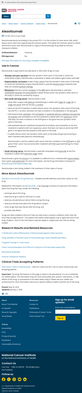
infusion (25, 157)
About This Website (10, 300)
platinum (31, 101)
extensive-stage (30, 153)
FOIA (4, 328)
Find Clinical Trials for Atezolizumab (16, 263)
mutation (32, 89)
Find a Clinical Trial (36, 312)
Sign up (60, 314)
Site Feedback (7, 366)
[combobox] (29, 16)
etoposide (62, 150)
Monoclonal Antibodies (11, 249)
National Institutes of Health (11, 385)
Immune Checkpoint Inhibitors (14, 254)
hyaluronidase (73, 157)
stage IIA (61, 101)
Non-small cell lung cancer (16, 98)
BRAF (43, 89)
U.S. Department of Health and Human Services (18, 382)
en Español (6, 304)
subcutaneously (18, 160)
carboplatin (39, 113)
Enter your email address (65, 304)
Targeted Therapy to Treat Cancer (15, 240)
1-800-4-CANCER (17, 363)
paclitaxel (27, 113)
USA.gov (5, 389)
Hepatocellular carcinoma (16, 81)
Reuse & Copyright (9, 308)
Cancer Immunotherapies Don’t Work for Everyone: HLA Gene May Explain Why (33, 244)
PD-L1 (34, 104)
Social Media (7, 312)
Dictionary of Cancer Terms (40, 308)
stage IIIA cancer (14, 104)
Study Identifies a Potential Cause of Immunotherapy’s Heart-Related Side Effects (34, 235)
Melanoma (9, 89)
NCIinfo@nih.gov (32, 363)
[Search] (48, 16)
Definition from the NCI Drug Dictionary (18, 177)
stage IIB (69, 101)
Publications (34, 304)
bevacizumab (58, 83)
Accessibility (6, 324)
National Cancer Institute (10, 387)
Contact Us (33, 300)
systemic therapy (26, 86)
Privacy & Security (9, 332)
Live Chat (5, 363)
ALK (71, 110)
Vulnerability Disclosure (11, 340)
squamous (68, 116)
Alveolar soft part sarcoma (16, 74)
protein (40, 104)
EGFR (58, 110)
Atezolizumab (30, 184)
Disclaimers (6, 336)
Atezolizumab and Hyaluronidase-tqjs (17, 163)
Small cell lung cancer (14, 150)
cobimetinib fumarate (13, 92)
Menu (6, 16)
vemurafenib (31, 92)
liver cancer (39, 81)
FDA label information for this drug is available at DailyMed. (25, 60)
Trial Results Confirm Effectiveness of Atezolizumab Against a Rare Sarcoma (32, 230)
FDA (54, 143)
